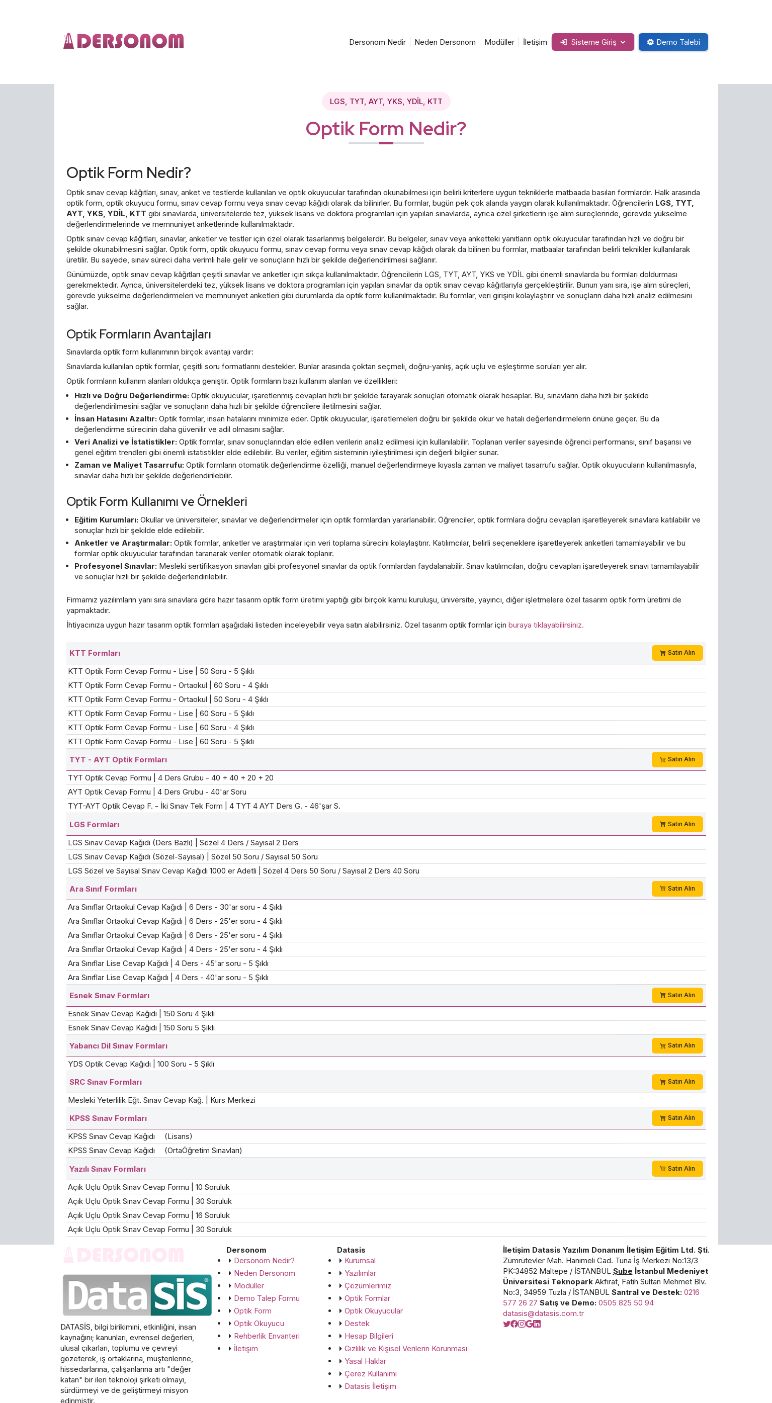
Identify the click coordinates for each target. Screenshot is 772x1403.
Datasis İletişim (370, 1386)
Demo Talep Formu (267, 1298)
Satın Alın (677, 652)
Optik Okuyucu (259, 1323)
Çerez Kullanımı (371, 1373)
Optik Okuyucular (374, 1311)
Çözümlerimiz (368, 1285)
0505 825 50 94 (626, 1302)
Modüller (499, 42)
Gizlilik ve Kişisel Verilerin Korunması (406, 1348)
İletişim (535, 42)
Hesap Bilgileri (369, 1336)
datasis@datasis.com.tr (543, 1313)
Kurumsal (360, 1260)
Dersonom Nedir (377, 42)
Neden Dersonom (444, 42)
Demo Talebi (673, 42)
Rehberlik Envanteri (267, 1336)
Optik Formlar (367, 1298)
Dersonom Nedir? (264, 1260)
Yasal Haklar (365, 1361)
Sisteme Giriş (587, 42)
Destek (357, 1323)
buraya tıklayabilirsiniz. (546, 625)
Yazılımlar (360, 1273)
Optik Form (253, 1311)
